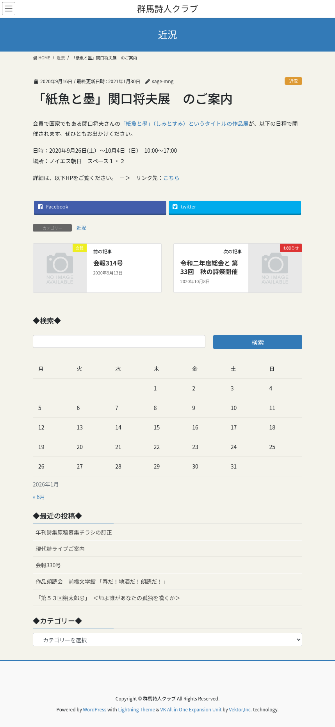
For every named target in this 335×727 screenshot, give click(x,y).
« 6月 (39, 497)
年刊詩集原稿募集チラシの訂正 (74, 532)
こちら (171, 178)
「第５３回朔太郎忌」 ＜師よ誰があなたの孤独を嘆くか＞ (108, 598)
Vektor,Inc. (240, 709)
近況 (293, 81)
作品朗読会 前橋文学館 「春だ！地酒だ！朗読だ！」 (102, 581)
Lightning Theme (136, 709)
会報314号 (108, 262)
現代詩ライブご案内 (60, 548)
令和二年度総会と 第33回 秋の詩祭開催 (209, 267)
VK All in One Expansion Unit (191, 709)
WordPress (95, 709)
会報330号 (48, 565)
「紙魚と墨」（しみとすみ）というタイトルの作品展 (184, 123)
